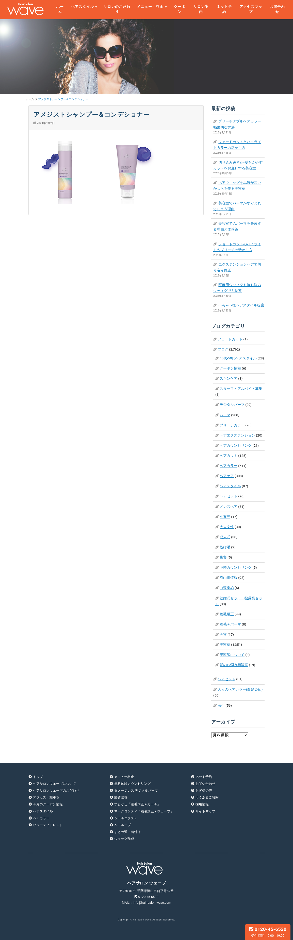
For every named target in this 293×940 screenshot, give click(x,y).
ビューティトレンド (48, 825)
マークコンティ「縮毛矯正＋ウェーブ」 (144, 811)
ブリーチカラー (232, 425)
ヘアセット (228, 496)
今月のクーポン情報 (48, 804)
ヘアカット (228, 456)
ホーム (60, 9)
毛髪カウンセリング (236, 567)
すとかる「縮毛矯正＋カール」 (137, 804)
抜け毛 (225, 547)
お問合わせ (277, 9)
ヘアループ (122, 825)
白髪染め (227, 588)
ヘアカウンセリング (236, 445)
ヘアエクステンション (237, 435)
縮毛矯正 (227, 614)
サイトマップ (205, 811)
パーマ (225, 415)
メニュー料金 (124, 777)
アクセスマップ (250, 9)
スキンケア (228, 378)
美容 (223, 634)
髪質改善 (120, 797)
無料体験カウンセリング (132, 784)
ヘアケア (227, 476)
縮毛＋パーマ (230, 624)
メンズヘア (228, 506)
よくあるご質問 (207, 797)
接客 (223, 557)
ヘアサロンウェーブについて (54, 784)
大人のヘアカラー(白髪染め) (240, 689)
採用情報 (202, 804)
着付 (221, 705)
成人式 (225, 537)
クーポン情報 (230, 368)
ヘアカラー (228, 466)
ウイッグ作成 (124, 839)
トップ (38, 777)
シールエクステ (125, 818)
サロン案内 (201, 9)
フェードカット (230, 339)
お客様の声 (204, 790)
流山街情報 (228, 578)
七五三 (225, 517)
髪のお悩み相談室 (234, 665)
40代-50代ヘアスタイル (238, 358)
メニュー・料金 (150, 7)
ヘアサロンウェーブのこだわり (56, 790)
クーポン (179, 9)
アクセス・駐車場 (46, 797)
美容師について (232, 655)
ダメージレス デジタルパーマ (136, 790)
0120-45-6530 (267, 931)
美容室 (225, 644)
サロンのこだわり (117, 9)
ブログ (223, 349)
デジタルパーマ (232, 405)
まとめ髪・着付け (127, 832)
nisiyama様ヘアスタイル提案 (241, 305)
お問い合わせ (205, 784)
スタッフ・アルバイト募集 (241, 389)
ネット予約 (224, 9)
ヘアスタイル (82, 7)
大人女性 (227, 527)
